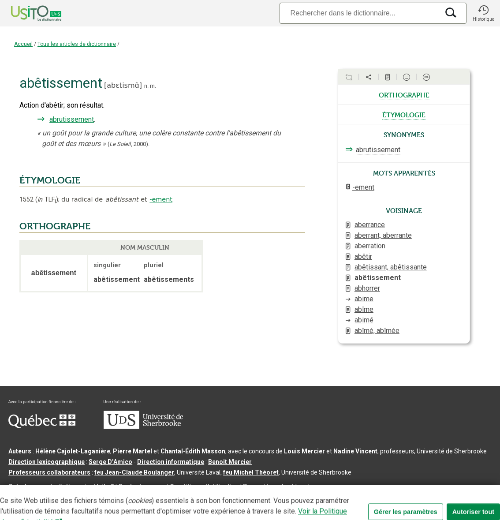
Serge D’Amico (110, 461)
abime (363, 299)
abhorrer (367, 288)
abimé (363, 320)
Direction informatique (170, 461)
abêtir (363, 256)
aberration (369, 246)
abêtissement (377, 277)
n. (146, 85)
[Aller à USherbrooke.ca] (143, 426)
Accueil (23, 44)
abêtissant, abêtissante (390, 267)
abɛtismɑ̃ (123, 85)
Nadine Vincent (355, 451)
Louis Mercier (304, 451)
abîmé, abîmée (376, 330)
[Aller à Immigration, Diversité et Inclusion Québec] (41, 425)
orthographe (404, 94)
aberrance (369, 225)
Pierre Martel (132, 451)
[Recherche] (359, 13)
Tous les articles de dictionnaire (76, 44)
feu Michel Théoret (251, 472)
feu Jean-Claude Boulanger (134, 472)
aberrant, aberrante (383, 235)
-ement (160, 199)
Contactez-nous (142, 486)
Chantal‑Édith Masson (192, 451)
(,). (128, 144)
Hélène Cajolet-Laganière (72, 451)
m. (153, 85)
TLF (46, 199)
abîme (363, 309)
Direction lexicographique (46, 461)
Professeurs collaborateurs (49, 472)
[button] (483, 13)
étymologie (403, 114)
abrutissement (71, 119)
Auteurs (19, 451)
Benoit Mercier (230, 461)
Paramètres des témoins (279, 486)
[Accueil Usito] (26, 13)
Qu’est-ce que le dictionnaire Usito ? (61, 486)
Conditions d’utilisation (204, 486)
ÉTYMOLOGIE (49, 180)
